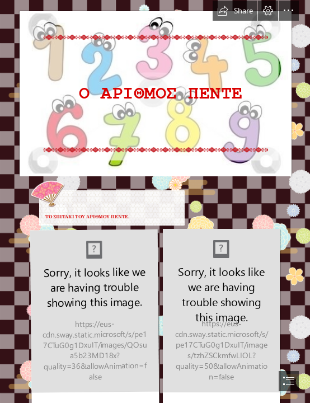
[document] (155, 201)
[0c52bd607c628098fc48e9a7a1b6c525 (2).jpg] (155, 88)
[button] (235, 11)
